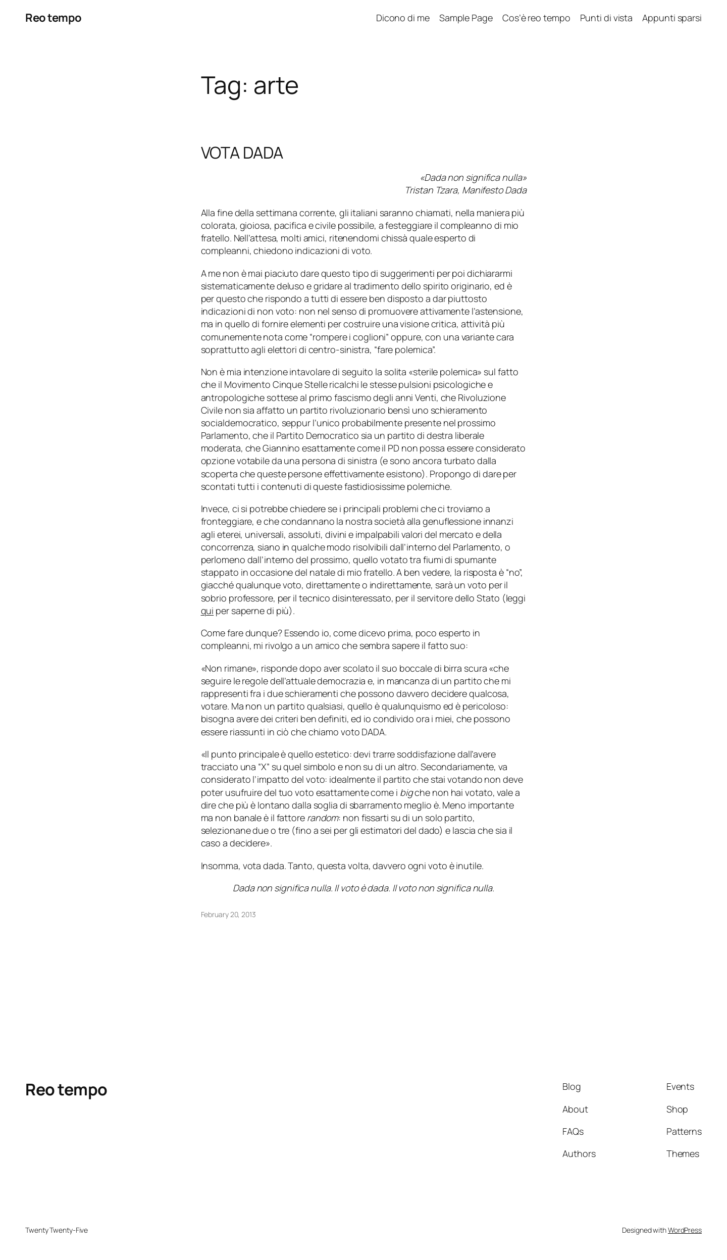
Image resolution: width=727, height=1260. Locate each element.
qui (207, 610)
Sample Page (466, 18)
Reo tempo (53, 17)
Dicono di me (403, 18)
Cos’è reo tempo (536, 18)
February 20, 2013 (228, 914)
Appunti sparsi (672, 18)
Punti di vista (606, 18)
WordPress (685, 1230)
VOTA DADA (242, 152)
